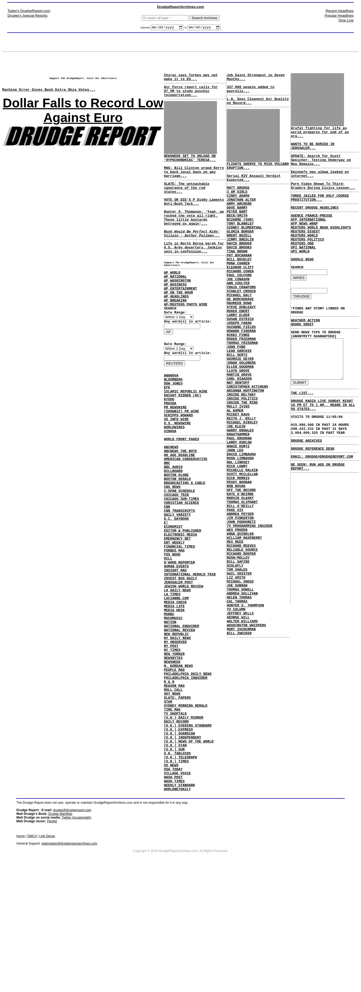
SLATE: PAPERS (177, 799)
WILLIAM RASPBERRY (243, 617)
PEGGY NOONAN (238, 551)
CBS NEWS (172, 546)
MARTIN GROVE (238, 422)
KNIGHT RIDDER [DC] (182, 438)
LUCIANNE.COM (176, 680)
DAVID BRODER (238, 264)
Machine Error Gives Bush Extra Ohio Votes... (48, 94)
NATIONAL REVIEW (179, 718)
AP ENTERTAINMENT (180, 317)
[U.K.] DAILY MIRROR (183, 823)
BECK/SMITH (236, 231)
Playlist (52, 941)
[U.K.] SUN (174, 861)
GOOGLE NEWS (300, 277)
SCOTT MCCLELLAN (241, 541)
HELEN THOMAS (238, 689)
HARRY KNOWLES (239, 489)
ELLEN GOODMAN (239, 412)
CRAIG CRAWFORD (240, 317)
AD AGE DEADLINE (179, 508)
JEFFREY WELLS (239, 708)
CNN (167, 570)
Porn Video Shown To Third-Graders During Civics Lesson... (323, 191)
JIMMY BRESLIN (239, 259)
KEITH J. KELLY (240, 474)
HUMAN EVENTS (176, 641)
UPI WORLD (298, 267)
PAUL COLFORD (238, 302)
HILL (168, 632)
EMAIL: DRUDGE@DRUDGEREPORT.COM (320, 495)
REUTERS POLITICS (305, 253)
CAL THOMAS (236, 694)
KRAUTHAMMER (237, 493)
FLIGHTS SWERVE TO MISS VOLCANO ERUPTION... (248, 173)
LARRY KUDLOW (238, 503)
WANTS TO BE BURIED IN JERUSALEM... (310, 146)
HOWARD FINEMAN (240, 369)
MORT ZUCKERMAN (240, 727)
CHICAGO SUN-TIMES (181, 560)
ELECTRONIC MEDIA (180, 603)
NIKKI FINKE (237, 374)
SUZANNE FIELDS (240, 364)
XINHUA (170, 481)
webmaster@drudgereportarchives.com (69, 963)
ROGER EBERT (237, 345)
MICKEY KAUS (237, 469)
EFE (167, 428)
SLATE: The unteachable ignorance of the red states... (187, 198)
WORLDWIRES (174, 476)
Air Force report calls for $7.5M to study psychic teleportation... (191, 95)
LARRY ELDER (237, 350)
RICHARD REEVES (240, 627)
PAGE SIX (234, 584)
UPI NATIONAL (301, 263)
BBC (167, 517)
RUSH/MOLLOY (237, 641)
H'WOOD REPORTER (179, 637)
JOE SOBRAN (236, 675)
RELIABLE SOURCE (241, 632)
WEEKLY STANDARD (179, 904)
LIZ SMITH (235, 665)
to (186, 28)
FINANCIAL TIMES (179, 617)
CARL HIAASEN (238, 427)
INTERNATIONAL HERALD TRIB (190, 651)
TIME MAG (172, 813)
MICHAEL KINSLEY (241, 479)
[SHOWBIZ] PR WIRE (181, 457)
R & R (169, 780)
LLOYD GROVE (237, 417)
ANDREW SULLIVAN (241, 684)
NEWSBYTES (173, 751)
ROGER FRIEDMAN (240, 379)
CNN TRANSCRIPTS (179, 575)
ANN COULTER (237, 312)
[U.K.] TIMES (176, 875)
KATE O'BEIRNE (239, 565)
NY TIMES (172, 742)
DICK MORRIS (237, 546)
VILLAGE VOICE (177, 890)
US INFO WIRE (176, 466)
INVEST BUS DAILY (180, 656)
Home (20, 956)
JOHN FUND (235, 388)
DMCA (32, 956)
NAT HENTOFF (237, 431)
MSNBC (169, 699)
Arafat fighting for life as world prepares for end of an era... (323, 132)
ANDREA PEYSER (239, 589)
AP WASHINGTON (177, 308)
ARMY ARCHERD (238, 217)
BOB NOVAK (235, 555)
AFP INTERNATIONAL (306, 229)
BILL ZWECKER (238, 732)
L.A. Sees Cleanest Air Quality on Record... (248, 106)
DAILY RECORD (176, 827)
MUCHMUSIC (173, 703)
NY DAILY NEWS (177, 727)
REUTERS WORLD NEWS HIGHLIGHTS (319, 239)
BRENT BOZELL (238, 255)
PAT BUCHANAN (238, 279)
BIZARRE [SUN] (239, 236)
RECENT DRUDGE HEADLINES (312, 216)
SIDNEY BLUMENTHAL (243, 245)
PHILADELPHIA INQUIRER (185, 775)
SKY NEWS (172, 794)
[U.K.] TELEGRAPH (180, 870)
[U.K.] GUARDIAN (179, 842)
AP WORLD (172, 298)
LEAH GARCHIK (238, 393)
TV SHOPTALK (175, 818)
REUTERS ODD (300, 258)
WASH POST (173, 894)
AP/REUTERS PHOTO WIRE (185, 336)
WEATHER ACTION (303, 339)
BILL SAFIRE (237, 646)
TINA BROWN (236, 274)
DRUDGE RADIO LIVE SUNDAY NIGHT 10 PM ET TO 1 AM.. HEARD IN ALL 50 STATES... (323, 436)
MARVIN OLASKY (239, 570)
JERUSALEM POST (178, 660)
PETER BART (236, 226)
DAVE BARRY (236, 221)
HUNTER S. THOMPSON (244, 699)
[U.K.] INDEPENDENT (182, 847)
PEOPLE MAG (174, 765)
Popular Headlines (339, 16)
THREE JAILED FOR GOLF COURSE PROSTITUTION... (317, 205)
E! (166, 589)
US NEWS (171, 880)
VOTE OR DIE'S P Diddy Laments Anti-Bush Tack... (194, 215)
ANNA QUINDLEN (239, 613)
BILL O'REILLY (239, 579)
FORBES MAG (174, 622)
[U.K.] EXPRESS (178, 837)
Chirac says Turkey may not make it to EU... (191, 79)
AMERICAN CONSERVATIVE (185, 512)
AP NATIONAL (175, 303)
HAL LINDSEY (237, 527)
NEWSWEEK (172, 756)
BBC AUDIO (173, 522)
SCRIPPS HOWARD (178, 462)
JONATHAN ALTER (240, 212)
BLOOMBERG (173, 419)
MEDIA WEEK (174, 694)
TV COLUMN (235, 703)
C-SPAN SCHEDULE (179, 551)
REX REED (234, 622)
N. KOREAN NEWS (178, 761)
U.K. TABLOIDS (177, 866)
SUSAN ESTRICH (239, 355)
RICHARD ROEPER (240, 637)
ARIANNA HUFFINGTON (244, 441)
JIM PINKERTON (239, 594)
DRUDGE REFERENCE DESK (310, 486)
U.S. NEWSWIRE (177, 471)
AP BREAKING (175, 332)
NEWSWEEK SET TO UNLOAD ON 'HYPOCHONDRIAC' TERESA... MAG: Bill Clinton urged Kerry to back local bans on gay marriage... (194, 173)
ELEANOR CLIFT (239, 293)
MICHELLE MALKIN (241, 536)
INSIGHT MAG (175, 646)
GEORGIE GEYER (239, 403)
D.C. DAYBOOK (176, 584)
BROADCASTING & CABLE (184, 541)
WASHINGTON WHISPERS (245, 722)
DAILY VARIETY (177, 579)
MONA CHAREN (237, 288)
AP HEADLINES (176, 327)
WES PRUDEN (236, 608)
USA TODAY (173, 885)
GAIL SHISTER (238, 660)
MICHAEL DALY (238, 326)
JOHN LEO (234, 512)
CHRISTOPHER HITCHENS (246, 436)
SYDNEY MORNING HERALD (185, 808)
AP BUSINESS (175, 313)
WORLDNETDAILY (177, 909)
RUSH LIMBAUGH (239, 522)
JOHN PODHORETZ (240, 598)
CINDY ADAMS (237, 207)
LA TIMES (172, 675)
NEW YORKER (174, 746)
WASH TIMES (174, 899)
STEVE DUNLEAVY (240, 341)
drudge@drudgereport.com (72, 930)
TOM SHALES (236, 656)
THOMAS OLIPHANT (241, 575)
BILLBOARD (173, 527)
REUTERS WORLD (302, 248)
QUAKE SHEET (300, 344)
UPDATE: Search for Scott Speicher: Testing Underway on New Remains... (323, 162)
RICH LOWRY (236, 532)
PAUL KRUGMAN (238, 498)
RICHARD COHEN (239, 298)
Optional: (145, 28)
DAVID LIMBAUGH (240, 517)
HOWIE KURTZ (237, 508)
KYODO (169, 442)
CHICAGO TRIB (176, 555)
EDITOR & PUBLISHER (182, 598)
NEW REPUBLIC (176, 722)
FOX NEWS (172, 627)
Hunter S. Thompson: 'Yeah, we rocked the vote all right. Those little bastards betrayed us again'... (194, 234)
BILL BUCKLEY (238, 283)
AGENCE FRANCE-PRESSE (309, 224)
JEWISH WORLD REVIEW (183, 665)
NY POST (171, 737)
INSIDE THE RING (241, 455)
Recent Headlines (340, 11)
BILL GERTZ (236, 398)
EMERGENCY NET (177, 608)
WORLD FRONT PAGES (181, 489)
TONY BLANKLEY (239, 240)
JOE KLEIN (235, 484)
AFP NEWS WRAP (302, 234)
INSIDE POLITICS (241, 450)
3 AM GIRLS (236, 202)
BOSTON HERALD (177, 536)
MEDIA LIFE (174, 689)
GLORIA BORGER (239, 250)
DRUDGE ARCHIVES (304, 477)
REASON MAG (174, 785)
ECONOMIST (173, 594)
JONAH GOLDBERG (240, 407)
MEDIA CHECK (175, 684)
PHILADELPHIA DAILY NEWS (187, 770)
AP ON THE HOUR (178, 322)
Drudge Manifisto (60, 934)
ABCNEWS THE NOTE (180, 503)
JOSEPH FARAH (238, 360)
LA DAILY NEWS (177, 670)
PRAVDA (170, 447)
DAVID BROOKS (238, 269)
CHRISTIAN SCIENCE (181, 565)
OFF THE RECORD (240, 560)
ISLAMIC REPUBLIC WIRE (185, 433)
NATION (170, 708)
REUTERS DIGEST (303, 244)
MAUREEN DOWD (238, 336)
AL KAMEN (234, 465)
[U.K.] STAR (175, 856)
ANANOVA (171, 414)
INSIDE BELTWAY (240, 446)
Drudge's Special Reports (27, 16)
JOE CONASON (237, 307)
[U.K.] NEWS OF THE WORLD (189, 851)
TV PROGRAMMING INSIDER (248, 603)
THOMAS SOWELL (239, 680)
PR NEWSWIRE (175, 452)
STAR (168, 804)
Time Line (346, 20)
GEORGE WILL (237, 713)
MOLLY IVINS (237, 460)
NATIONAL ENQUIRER (181, 713)
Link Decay (47, 956)
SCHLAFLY (234, 651)
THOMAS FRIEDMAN (241, 384)
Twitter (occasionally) (76, 937)
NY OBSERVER (175, 732)
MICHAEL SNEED (239, 670)
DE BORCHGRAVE (239, 331)
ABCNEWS (171, 498)
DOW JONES (173, 423)
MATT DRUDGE (237, 197)
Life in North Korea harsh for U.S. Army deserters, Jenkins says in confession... (194, 269)
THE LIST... (300, 423)
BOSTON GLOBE (176, 532)
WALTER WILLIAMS (241, 718)
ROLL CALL (173, 789)
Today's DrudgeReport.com (28, 11)
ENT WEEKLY (174, 613)
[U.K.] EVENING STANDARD (187, 832)
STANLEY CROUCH (240, 322)
